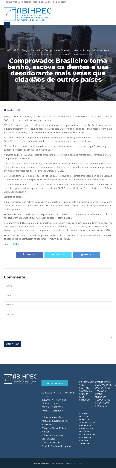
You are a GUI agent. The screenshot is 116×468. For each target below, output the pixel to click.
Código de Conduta (50, 442)
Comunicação (103, 382)
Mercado (100, 397)
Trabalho (101, 406)
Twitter (58, 254)
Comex (98, 394)
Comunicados (87, 422)
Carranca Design (75, 463)
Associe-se (85, 391)
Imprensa (84, 419)
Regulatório (102, 400)
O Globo (15, 243)
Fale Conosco (55, 383)
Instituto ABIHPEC (85, 438)
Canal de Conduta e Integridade (56, 446)
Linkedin (87, 254)
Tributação (102, 403)
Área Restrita (84, 386)
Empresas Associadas (86, 426)
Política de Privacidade (52, 417)
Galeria (83, 394)
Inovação (100, 391)
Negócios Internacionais (88, 432)
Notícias (84, 416)
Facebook (29, 254)
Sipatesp (84, 443)
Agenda (83, 413)
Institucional (87, 382)
